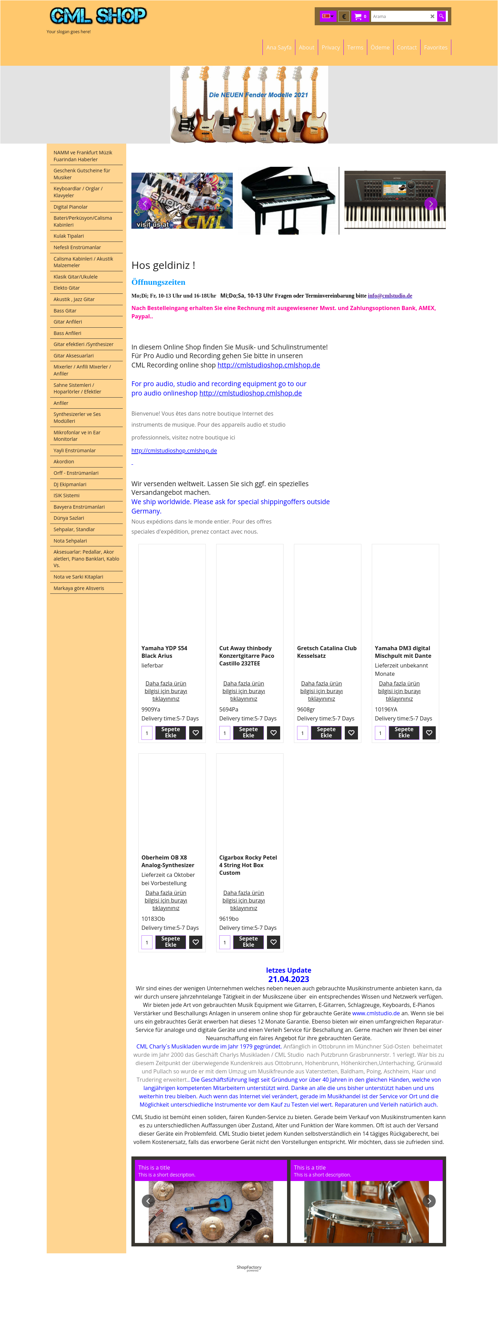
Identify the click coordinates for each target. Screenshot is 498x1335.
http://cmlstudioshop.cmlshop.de (269, 365)
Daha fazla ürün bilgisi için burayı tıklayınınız (166, 691)
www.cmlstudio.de (376, 1013)
